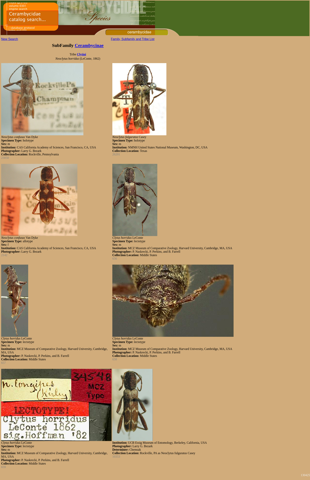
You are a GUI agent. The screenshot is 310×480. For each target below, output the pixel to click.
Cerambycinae (89, 45)
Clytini (81, 54)
